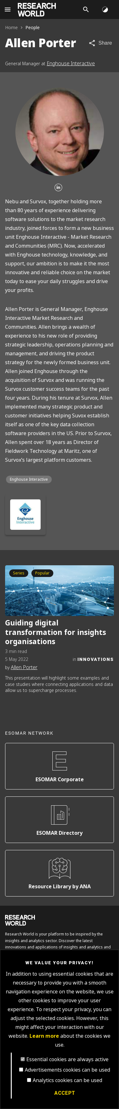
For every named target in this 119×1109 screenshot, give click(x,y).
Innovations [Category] (95, 659)
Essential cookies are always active (67, 1059)
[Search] (86, 9)
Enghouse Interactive (71, 63)
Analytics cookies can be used (67, 1080)
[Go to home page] (37, 9)
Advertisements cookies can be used (67, 1070)
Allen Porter (24, 667)
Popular (42, 573)
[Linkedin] (58, 188)
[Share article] (100, 43)
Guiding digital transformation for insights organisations (55, 632)
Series (18, 573)
